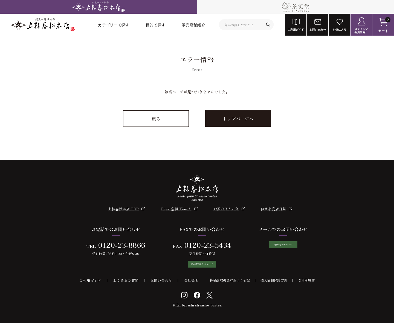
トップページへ (238, 118)
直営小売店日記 (273, 208)
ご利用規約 (306, 287)
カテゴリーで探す (113, 24)
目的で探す (156, 24)
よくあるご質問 (125, 287)
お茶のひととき (226, 208)
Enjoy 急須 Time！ (176, 208)
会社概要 (191, 287)
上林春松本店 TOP (123, 208)
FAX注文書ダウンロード (199, 267)
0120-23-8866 (119, 245)
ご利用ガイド (90, 287)
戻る (156, 118)
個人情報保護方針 (273, 287)
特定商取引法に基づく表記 (230, 287)
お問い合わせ (161, 287)
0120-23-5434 (204, 245)
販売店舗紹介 (193, 24)
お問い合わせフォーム (283, 248)
